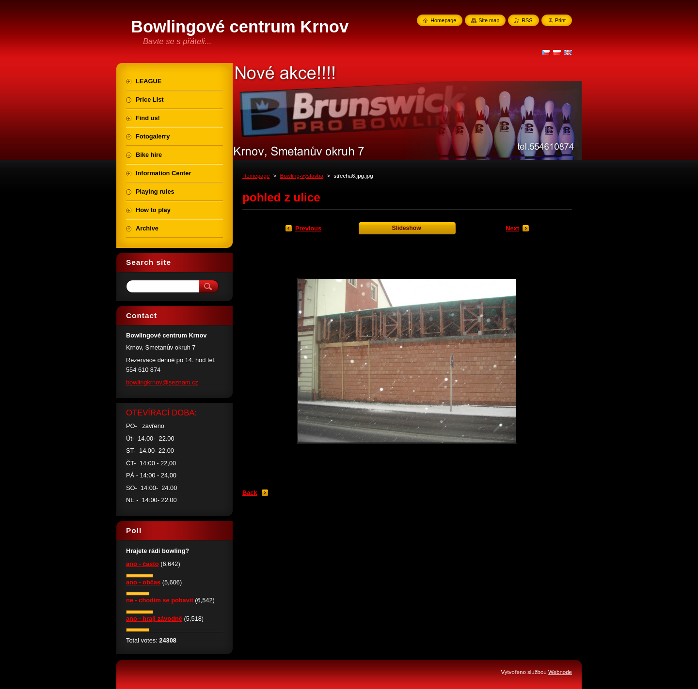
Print (560, 20)
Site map (488, 20)
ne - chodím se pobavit (159, 600)
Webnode (560, 672)
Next (512, 228)
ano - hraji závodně (154, 618)
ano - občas (143, 582)
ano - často (142, 563)
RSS (527, 20)
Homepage (256, 176)
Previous (308, 228)
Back (249, 492)
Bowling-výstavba (301, 176)
